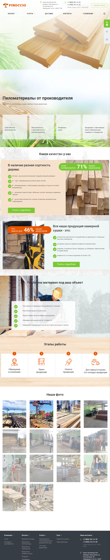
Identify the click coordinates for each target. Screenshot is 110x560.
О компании (89, 13)
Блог (58, 527)
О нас (6, 531)
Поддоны (25, 549)
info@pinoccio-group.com (92, 558)
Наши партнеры (62, 534)
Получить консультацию (33, 41)
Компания (8, 527)
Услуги (31, 13)
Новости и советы (63, 531)
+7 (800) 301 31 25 (73, 2)
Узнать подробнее (21, 210)
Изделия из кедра (28, 531)
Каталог (12, 13)
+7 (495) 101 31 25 (73, 5)
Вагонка (24, 556)
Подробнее (14, 41)
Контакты (67, 13)
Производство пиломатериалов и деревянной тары (45, 533)
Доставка (49, 13)
